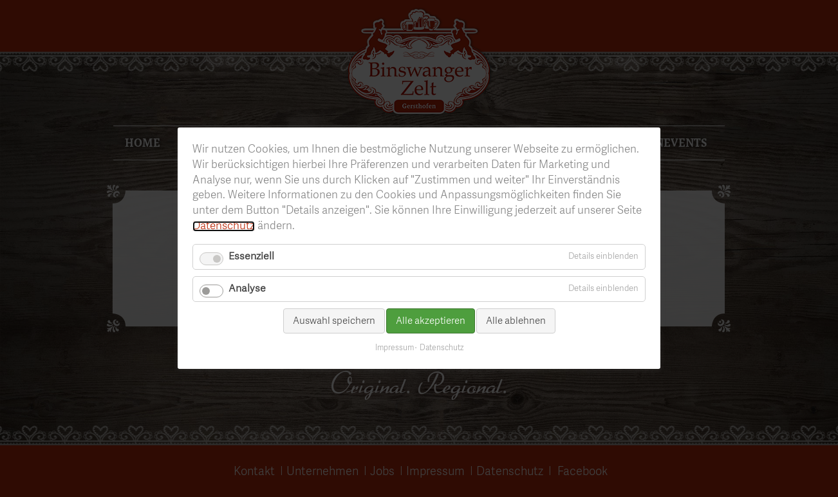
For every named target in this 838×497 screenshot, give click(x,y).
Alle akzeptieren (430, 321)
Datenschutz (223, 226)
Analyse (247, 289)
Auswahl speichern (334, 321)
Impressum (394, 349)
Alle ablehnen (516, 321)
